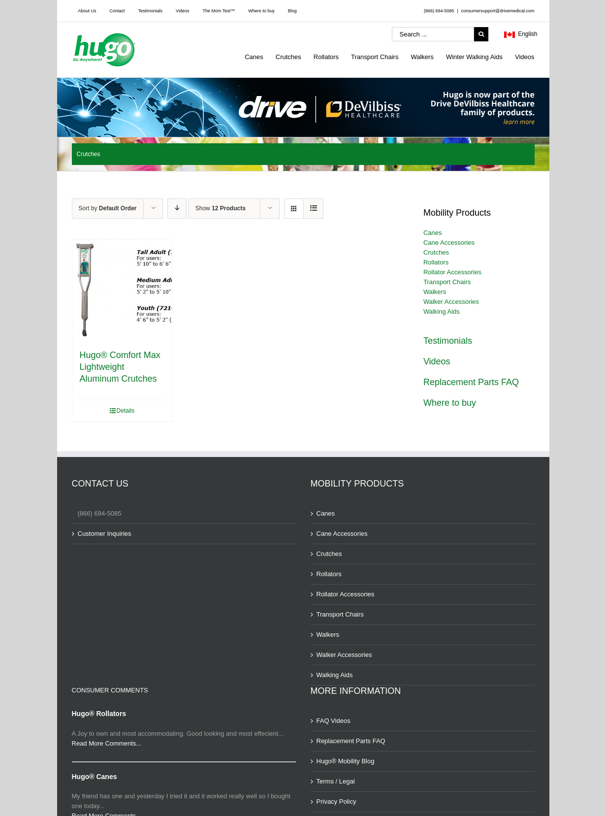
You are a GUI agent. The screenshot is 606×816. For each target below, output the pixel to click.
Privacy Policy (336, 801)
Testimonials (447, 341)
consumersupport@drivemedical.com (498, 10)
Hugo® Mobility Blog (346, 761)
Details (126, 410)
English (521, 35)
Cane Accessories (449, 242)
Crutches (436, 252)
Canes (432, 232)
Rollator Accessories (452, 272)
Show (220, 208)
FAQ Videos (334, 720)
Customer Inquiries (104, 533)
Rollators (435, 262)
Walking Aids (441, 311)
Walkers (434, 291)
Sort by (108, 208)
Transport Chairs (447, 282)
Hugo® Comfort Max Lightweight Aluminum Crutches (120, 367)
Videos (436, 361)
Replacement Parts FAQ (471, 382)
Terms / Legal (336, 781)
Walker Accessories (451, 301)
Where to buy (449, 403)
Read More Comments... (107, 743)
